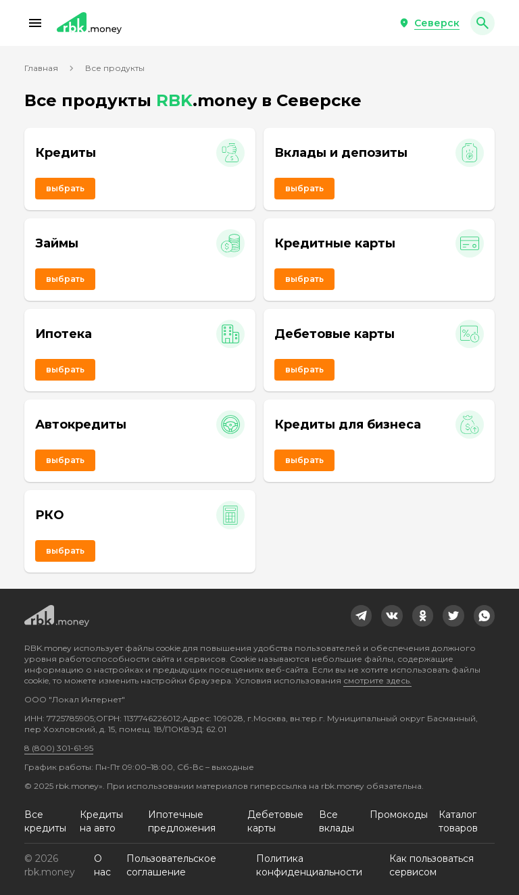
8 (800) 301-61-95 (58, 748)
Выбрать (65, 188)
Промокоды (399, 814)
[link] (361, 616)
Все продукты (115, 68)
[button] (35, 23)
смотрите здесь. (377, 680)
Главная (41, 68)
